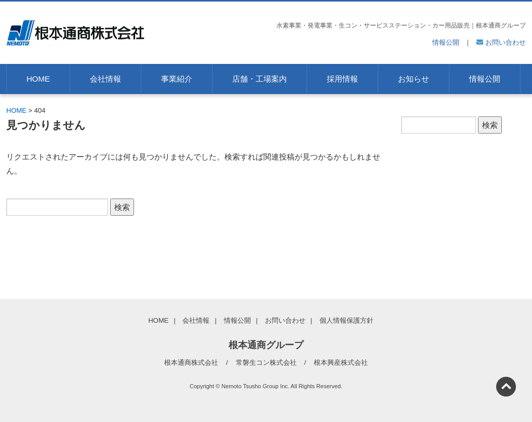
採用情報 (342, 78)
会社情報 (105, 78)
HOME (38, 78)
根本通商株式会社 (191, 362)
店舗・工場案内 (259, 78)
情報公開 (445, 42)
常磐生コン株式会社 (266, 362)
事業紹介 (176, 78)
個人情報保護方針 (347, 320)
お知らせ (413, 78)
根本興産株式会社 (341, 362)
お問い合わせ (501, 42)
